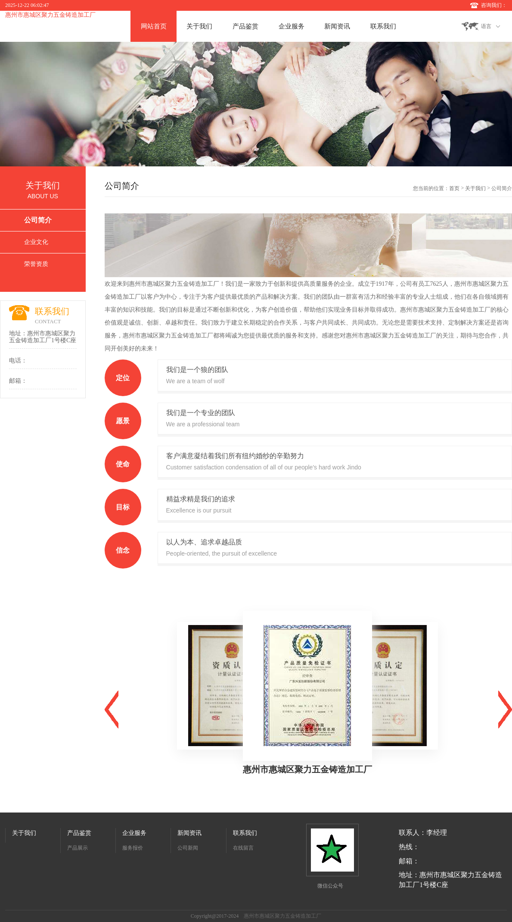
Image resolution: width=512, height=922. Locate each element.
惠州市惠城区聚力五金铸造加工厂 (50, 15)
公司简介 (38, 220)
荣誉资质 (36, 264)
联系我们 (383, 26)
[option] (256, 104)
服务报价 (132, 848)
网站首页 (154, 26)
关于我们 (199, 26)
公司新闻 (187, 848)
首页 (454, 188)
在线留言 (243, 848)
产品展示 (77, 848)
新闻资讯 (337, 26)
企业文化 (36, 242)
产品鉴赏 (245, 26)
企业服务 (291, 26)
